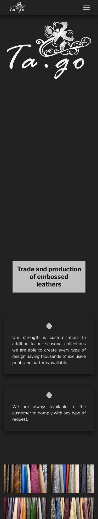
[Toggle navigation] (86, 7)
